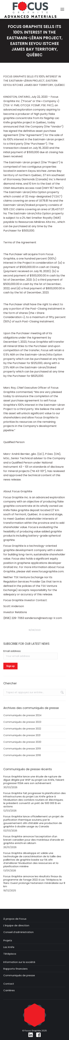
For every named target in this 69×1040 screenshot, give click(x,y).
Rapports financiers (15, 968)
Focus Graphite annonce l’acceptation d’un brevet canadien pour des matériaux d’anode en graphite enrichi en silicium (33, 840)
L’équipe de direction (16, 925)
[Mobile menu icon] (62, 9)
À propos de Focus (14, 919)
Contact (8, 983)
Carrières (9, 990)
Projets (7, 940)
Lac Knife (8, 947)
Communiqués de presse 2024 (22, 715)
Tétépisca (9, 953)
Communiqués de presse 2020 (22, 742)
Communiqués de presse (19, 975)
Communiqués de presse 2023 (22, 722)
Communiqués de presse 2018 (22, 755)
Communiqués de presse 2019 (22, 748)
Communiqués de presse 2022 (22, 728)
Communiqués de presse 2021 (22, 735)
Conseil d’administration (18, 932)
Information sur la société (19, 962)
